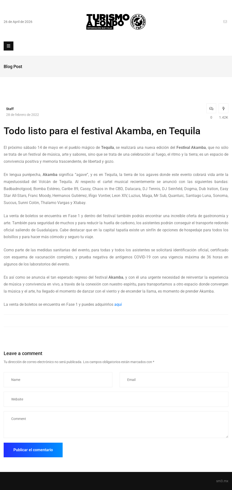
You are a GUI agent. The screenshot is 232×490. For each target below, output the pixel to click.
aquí (118, 304)
